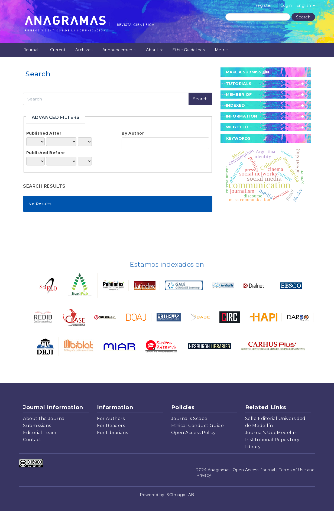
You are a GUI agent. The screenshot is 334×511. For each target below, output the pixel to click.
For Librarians (112, 432)
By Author (133, 133)
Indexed (235, 105)
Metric (221, 49)
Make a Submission (247, 72)
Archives (83, 49)
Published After (43, 133)
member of (239, 94)
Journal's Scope (189, 418)
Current (58, 49)
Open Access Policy (193, 432)
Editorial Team (39, 432)
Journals (32, 49)
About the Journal (44, 418)
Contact (32, 439)
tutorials (239, 83)
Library (253, 446)
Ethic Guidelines (188, 49)
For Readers (111, 425)
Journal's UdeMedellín (271, 432)
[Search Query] (257, 17)
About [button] (154, 49)
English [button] (305, 5)
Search (303, 16)
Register (263, 5)
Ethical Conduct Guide (197, 425)
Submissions (37, 425)
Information (241, 116)
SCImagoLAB (180, 494)
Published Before (45, 152)
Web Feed (237, 127)
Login (286, 5)
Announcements (119, 49)
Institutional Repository (272, 439)
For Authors (111, 418)
